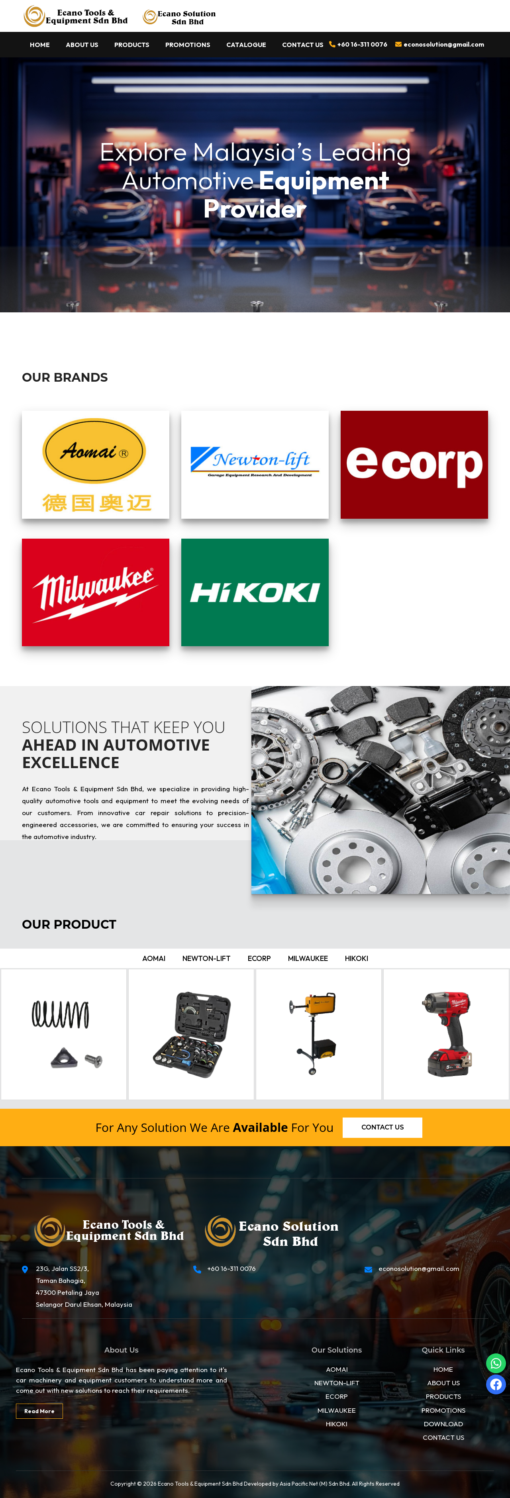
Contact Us (303, 45)
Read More (39, 1411)
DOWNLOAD (443, 1424)
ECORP (337, 1396)
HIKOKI (336, 1424)
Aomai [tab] (153, 958)
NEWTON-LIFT (336, 1382)
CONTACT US (443, 1437)
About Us (82, 45)
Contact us (382, 1127)
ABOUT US (443, 1382)
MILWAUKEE (337, 1410)
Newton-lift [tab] (206, 958)
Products (131, 45)
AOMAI (337, 1369)
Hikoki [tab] (356, 958)
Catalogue (246, 45)
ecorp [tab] (259, 958)
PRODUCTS (443, 1396)
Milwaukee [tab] (308, 958)
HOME (443, 1369)
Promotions (187, 45)
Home (40, 45)
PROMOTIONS (443, 1410)
